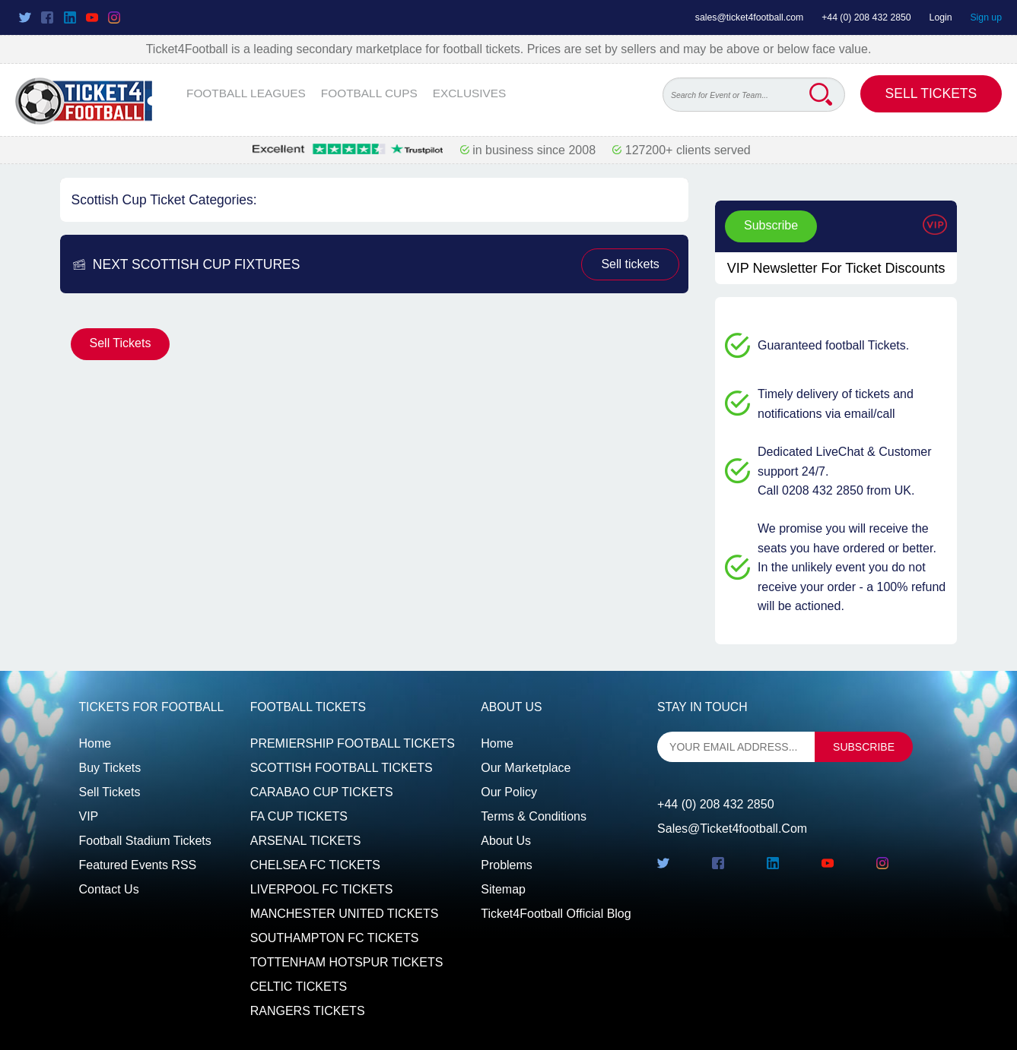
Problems (506, 865)
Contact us (109, 889)
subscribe (864, 747)
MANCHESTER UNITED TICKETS (344, 913)
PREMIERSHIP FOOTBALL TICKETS (352, 743)
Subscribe (771, 225)
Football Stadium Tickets (145, 840)
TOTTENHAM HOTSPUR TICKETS (346, 962)
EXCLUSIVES (470, 93)
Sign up (986, 17)
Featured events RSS (138, 865)
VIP (89, 816)
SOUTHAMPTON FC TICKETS (334, 937)
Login (941, 17)
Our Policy (509, 792)
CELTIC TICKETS (298, 986)
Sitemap (503, 889)
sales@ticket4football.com (749, 17)
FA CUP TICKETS (299, 816)
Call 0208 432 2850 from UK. (836, 490)
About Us (506, 840)
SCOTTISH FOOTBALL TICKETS (341, 767)
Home (95, 743)
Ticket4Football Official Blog (556, 913)
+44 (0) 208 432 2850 (866, 17)
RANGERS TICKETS (307, 1010)
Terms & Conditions (533, 816)
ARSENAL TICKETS (305, 840)
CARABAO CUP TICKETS (321, 792)
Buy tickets (110, 767)
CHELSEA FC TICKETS (315, 865)
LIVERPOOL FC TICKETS (321, 889)
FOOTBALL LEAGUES (246, 93)
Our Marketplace (525, 767)
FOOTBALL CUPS (369, 93)
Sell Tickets (931, 93)
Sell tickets (630, 264)
